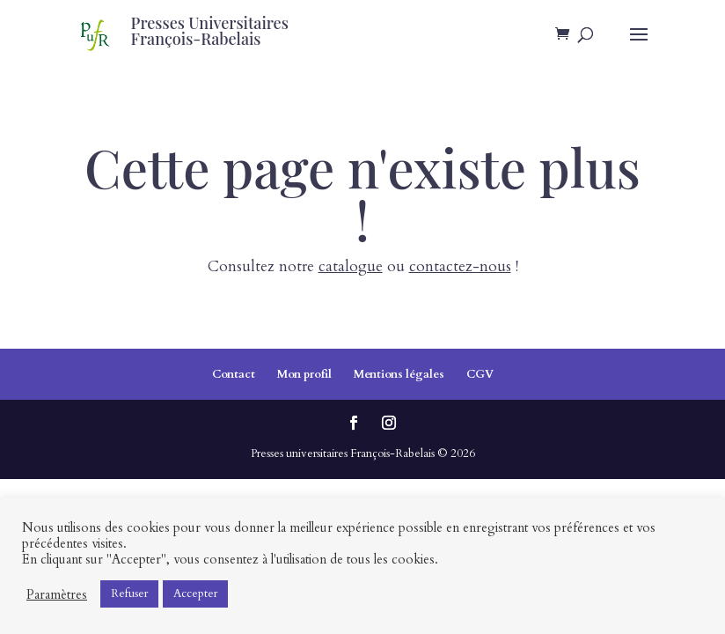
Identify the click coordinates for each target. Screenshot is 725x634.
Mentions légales (399, 374)
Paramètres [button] (56, 594)
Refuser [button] (129, 593)
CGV (480, 374)
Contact (233, 374)
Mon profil (304, 374)
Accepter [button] (195, 593)
